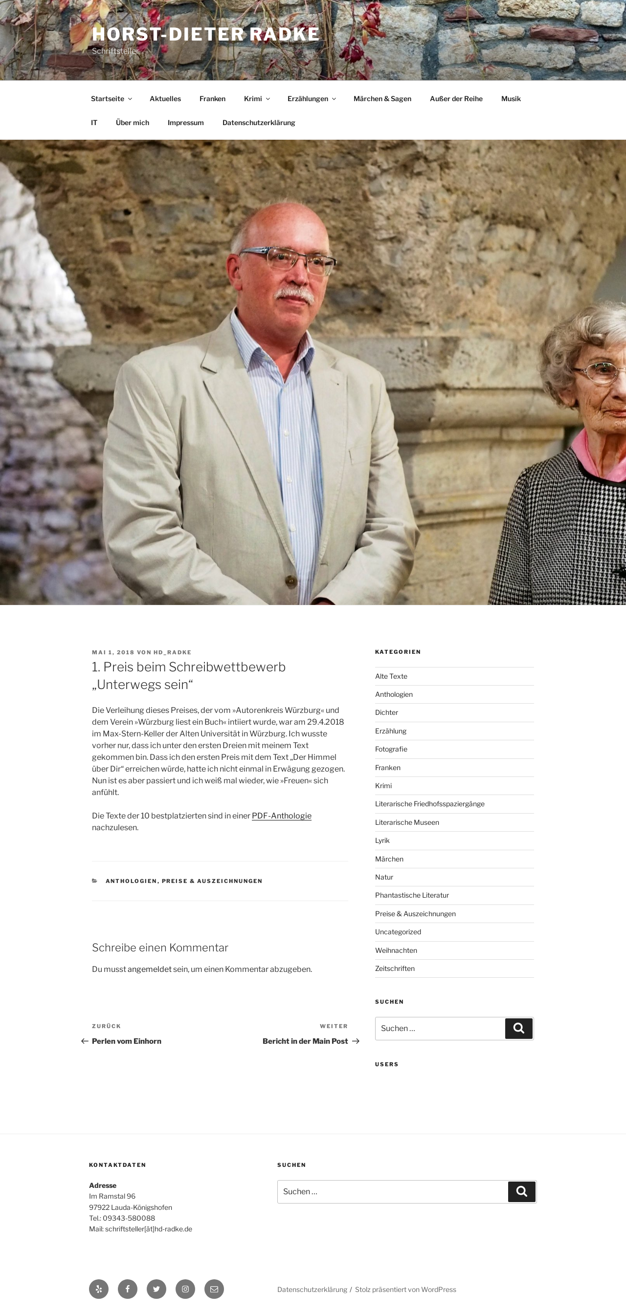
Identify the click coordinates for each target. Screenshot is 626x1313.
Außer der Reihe (456, 98)
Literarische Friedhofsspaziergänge (430, 803)
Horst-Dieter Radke (206, 34)
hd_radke (173, 652)
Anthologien (131, 881)
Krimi (257, 98)
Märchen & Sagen (382, 98)
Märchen (389, 859)
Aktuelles (165, 98)
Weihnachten (396, 950)
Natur (384, 877)
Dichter (386, 712)
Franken (212, 98)
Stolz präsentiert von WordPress (405, 1289)
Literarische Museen (407, 822)
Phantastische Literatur (412, 895)
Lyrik (382, 840)
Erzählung (390, 731)
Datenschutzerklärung (259, 122)
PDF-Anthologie (282, 815)
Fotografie (391, 749)
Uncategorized (398, 931)
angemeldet (150, 969)
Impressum (186, 122)
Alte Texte (391, 676)
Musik (511, 98)
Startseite (112, 98)
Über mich (132, 122)
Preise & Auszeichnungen (212, 881)
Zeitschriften (395, 968)
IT (94, 122)
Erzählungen (312, 98)
